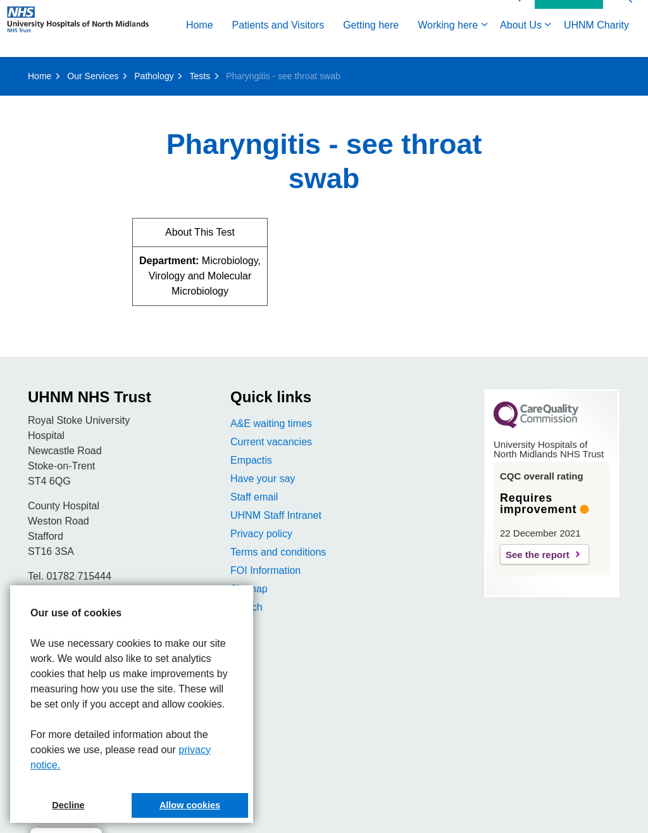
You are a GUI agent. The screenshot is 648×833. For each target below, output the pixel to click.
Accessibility (499, 42)
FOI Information (265, 570)
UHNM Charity (419, 71)
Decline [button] (68, 805)
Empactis (251, 460)
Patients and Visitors (102, 71)
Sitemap (249, 588)
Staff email (254, 497)
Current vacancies (271, 441)
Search (246, 607)
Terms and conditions (278, 552)
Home (23, 71)
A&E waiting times (271, 423)
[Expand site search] (626, 43)
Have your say (262, 478)
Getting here (194, 71)
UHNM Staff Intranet (275, 515)
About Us (344, 71)
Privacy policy (261, 533)
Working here (271, 71)
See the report (538, 554)
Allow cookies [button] (189, 805)
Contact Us (569, 43)
